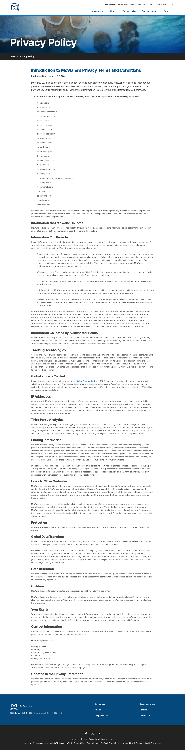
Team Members (110, 4)
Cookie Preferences (153, 743)
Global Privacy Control (87, 381)
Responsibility (129, 11)
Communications (150, 11)
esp (164, 4)
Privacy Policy (92, 743)
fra (158, 4)
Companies (97, 11)
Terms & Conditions (126, 4)
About (113, 11)
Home (12, 56)
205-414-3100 (59, 713)
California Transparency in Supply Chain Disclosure (44, 743)
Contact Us (140, 4)
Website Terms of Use (75, 743)
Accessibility (128, 743)
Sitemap (139, 743)
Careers (168, 11)
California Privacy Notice (110, 743)
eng (151, 4)
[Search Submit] (172, 4)
